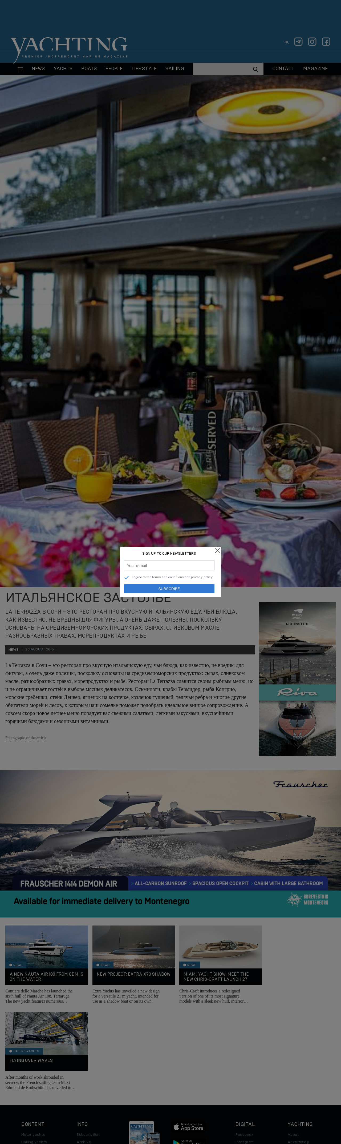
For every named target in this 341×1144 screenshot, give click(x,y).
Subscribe (169, 589)
